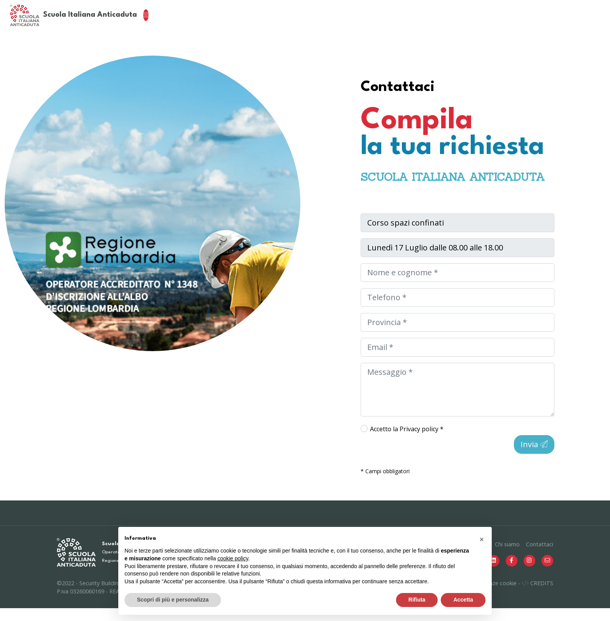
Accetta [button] (463, 600)
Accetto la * (406, 442)
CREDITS (537, 596)
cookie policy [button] (232, 558)
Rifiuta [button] (417, 600)
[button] (481, 539)
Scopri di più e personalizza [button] (173, 600)
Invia (534, 457)
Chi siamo (507, 557)
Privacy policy (420, 441)
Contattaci (539, 557)
